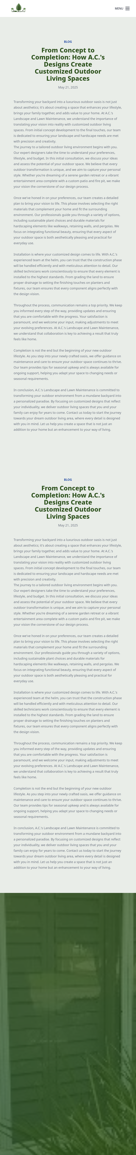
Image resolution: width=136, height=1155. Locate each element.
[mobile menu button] (127, 8)
